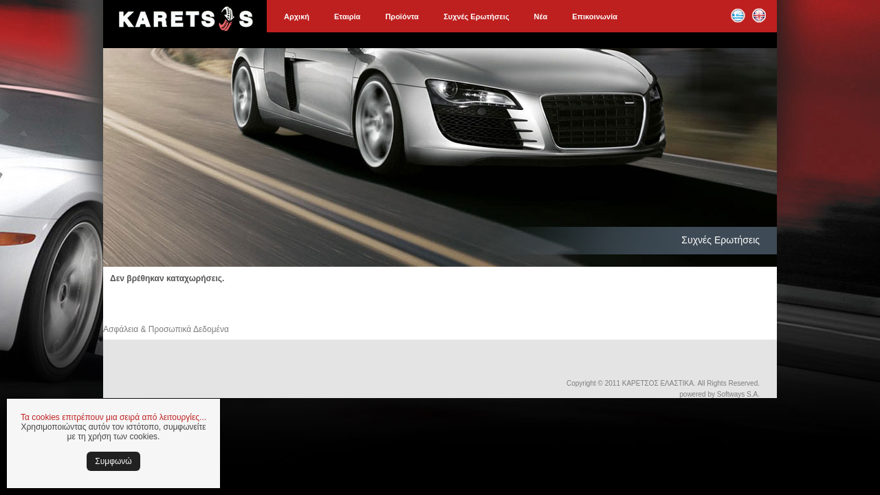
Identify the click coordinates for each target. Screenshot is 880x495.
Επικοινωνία (594, 16)
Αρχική (296, 16)
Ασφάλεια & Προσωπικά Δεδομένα (166, 329)
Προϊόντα (402, 16)
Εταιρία (347, 16)
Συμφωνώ (113, 461)
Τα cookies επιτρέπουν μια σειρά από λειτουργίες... (113, 417)
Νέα (541, 16)
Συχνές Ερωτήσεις (476, 16)
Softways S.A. (738, 394)
